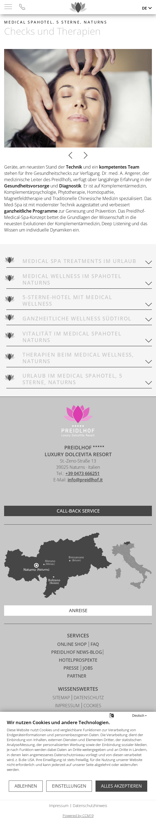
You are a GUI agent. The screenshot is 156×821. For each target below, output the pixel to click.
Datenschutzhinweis (90, 805)
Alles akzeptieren (121, 786)
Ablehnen (26, 786)
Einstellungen (69, 786)
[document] (78, 749)
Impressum (58, 805)
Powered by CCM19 (78, 815)
